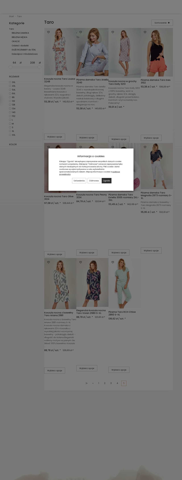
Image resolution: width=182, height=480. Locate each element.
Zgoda (106, 180)
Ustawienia (79, 180)
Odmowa (94, 180)
